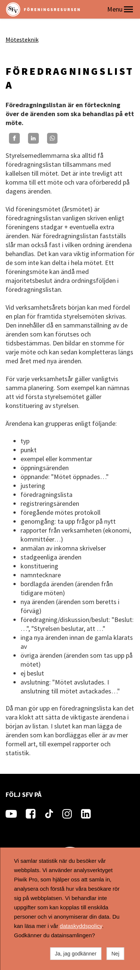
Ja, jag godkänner (75, 954)
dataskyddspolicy (81, 926)
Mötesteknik (22, 39)
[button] (128, 9)
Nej (115, 954)
